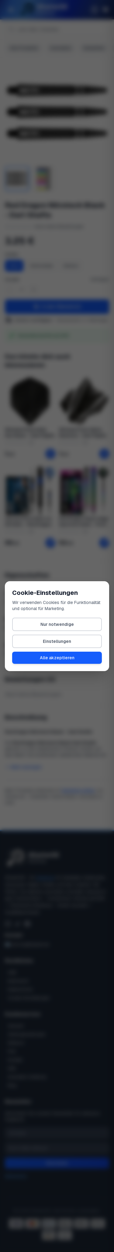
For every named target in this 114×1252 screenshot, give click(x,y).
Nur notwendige (57, 624)
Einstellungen (57, 641)
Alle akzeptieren (57, 657)
